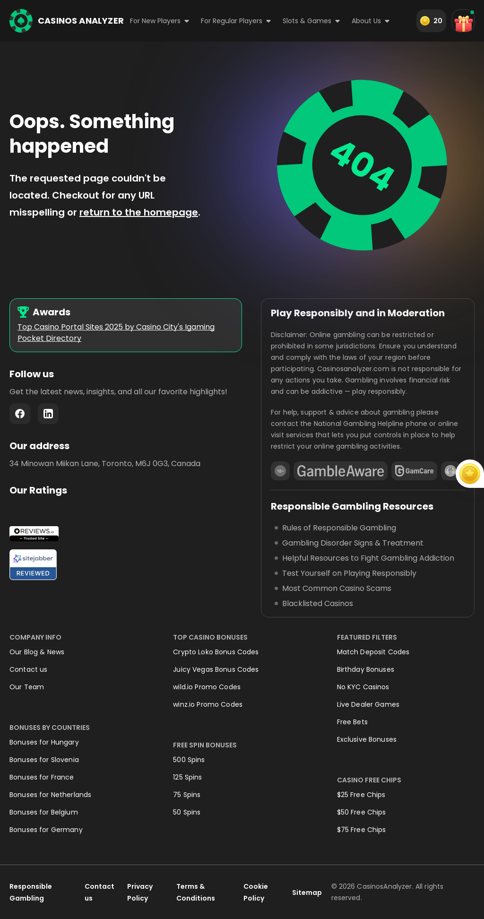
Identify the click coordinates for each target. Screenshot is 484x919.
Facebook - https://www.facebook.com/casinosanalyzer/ (20, 413)
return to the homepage (138, 212)
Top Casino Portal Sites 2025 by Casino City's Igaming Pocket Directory (116, 332)
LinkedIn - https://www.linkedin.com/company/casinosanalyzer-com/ (48, 413)
